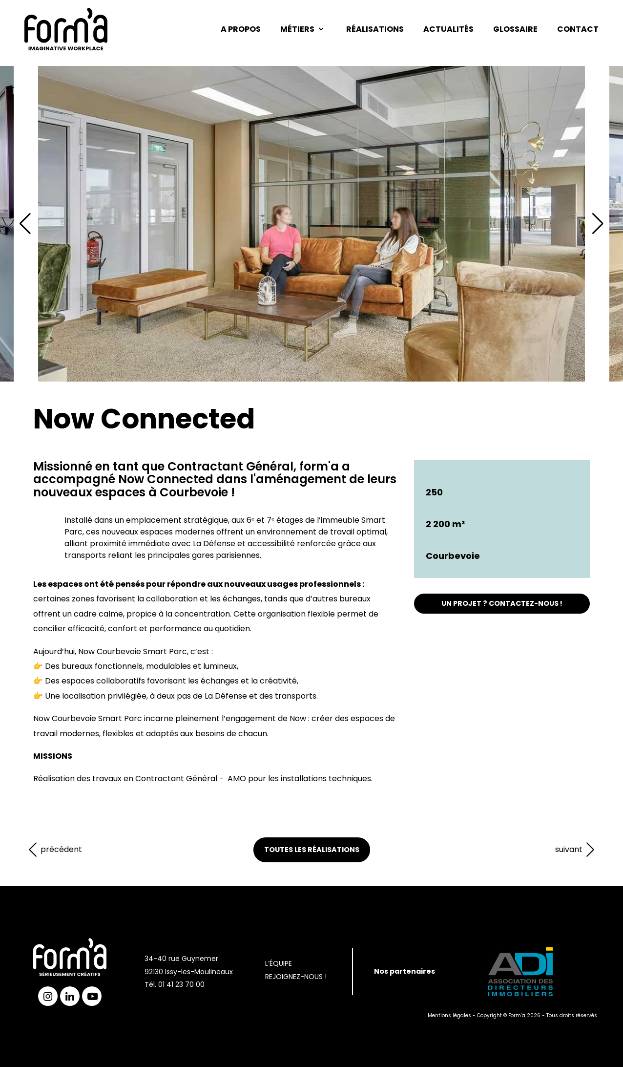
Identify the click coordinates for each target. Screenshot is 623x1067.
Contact (578, 29)
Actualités (448, 29)
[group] (311, 224)
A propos (241, 29)
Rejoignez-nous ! (296, 977)
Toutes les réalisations (311, 849)
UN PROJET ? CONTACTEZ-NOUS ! (501, 603)
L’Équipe (278, 963)
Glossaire (515, 29)
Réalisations (375, 29)
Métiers (303, 29)
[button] (597, 224)
